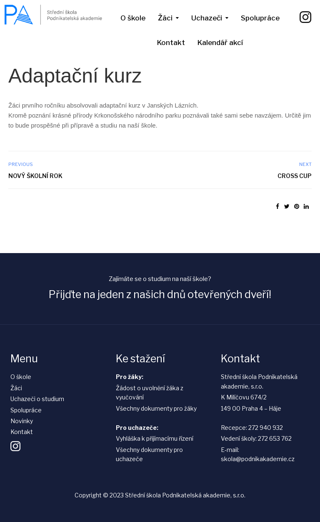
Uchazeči (206, 18)
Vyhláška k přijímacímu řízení (154, 438)
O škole (132, 18)
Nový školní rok (35, 175)
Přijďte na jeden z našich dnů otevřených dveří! (160, 294)
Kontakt (171, 42)
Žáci (165, 18)
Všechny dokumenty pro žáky (156, 408)
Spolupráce (260, 18)
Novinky (21, 420)
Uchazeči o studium (37, 398)
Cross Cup (295, 175)
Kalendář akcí (220, 42)
